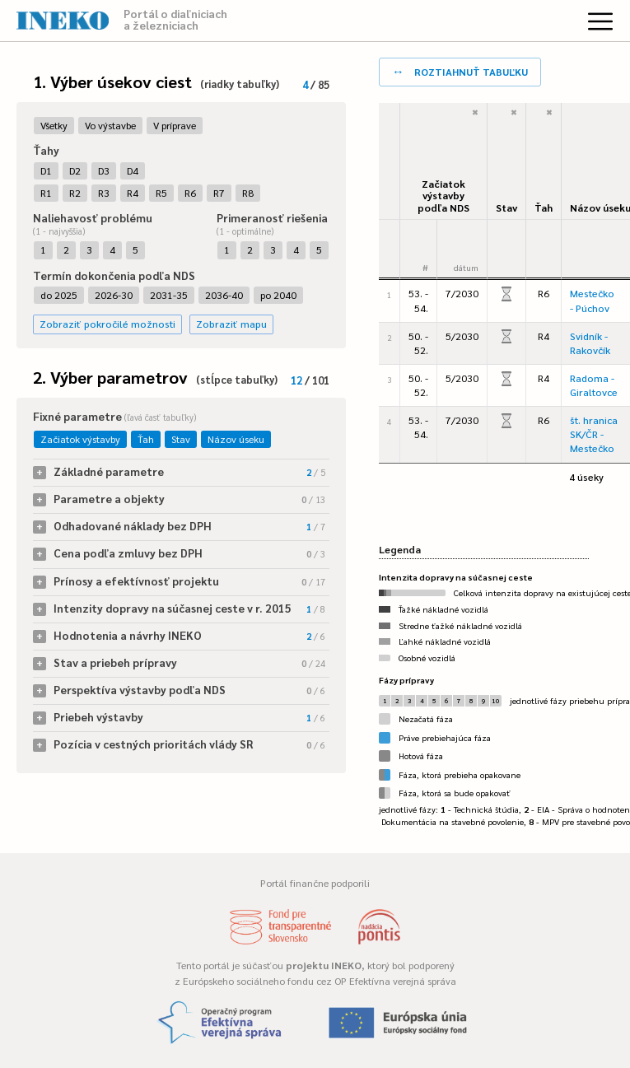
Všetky (54, 125)
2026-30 (114, 294)
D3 (104, 170)
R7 (219, 192)
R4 (132, 192)
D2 (75, 170)
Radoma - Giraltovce (594, 385)
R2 (75, 192)
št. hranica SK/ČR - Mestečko (594, 434)
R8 (248, 192)
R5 (161, 192)
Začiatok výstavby (80, 438)
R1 (46, 192)
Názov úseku (236, 438)
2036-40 (224, 294)
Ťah (146, 438)
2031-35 (169, 294)
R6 (190, 192)
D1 (46, 170)
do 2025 (58, 294)
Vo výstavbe (110, 125)
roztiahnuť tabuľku (460, 70)
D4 (132, 170)
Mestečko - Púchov (592, 300)
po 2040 (278, 294)
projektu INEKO (324, 965)
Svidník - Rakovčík (590, 343)
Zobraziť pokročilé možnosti (107, 323)
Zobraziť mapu (231, 323)
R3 (104, 192)
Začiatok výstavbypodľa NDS (443, 195)
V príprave (174, 125)
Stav (180, 438)
